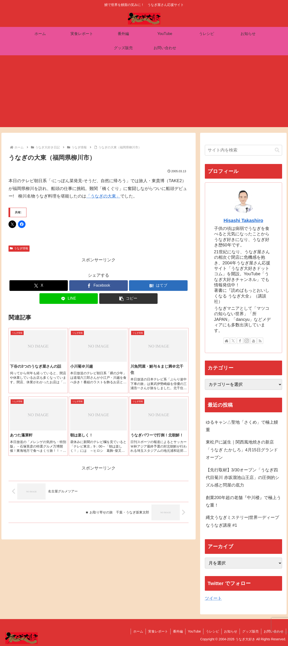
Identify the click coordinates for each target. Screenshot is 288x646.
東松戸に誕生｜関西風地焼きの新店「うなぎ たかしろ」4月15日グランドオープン (242, 450)
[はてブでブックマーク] (158, 285)
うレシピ (212, 631)
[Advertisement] (144, 94)
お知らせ (230, 631)
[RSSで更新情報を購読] (260, 341)
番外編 (178, 631)
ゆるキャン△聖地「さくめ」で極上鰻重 (242, 426)
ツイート (213, 598)
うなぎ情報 (19, 248)
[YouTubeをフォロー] (253, 341)
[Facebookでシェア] (98, 285)
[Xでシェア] (38, 285)
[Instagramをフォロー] (247, 341)
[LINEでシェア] (68, 298)
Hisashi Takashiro (243, 220)
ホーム (138, 631)
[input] (243, 150)
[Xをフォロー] (233, 341)
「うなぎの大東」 (103, 196)
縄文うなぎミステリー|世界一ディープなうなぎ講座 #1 (242, 521)
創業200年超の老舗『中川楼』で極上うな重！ (243, 501)
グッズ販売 (250, 631)
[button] (128, 298)
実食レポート (158, 631)
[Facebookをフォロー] (240, 341)
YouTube (194, 631)
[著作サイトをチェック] (227, 341)
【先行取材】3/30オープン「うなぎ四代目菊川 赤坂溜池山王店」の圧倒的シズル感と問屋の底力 (242, 478)
